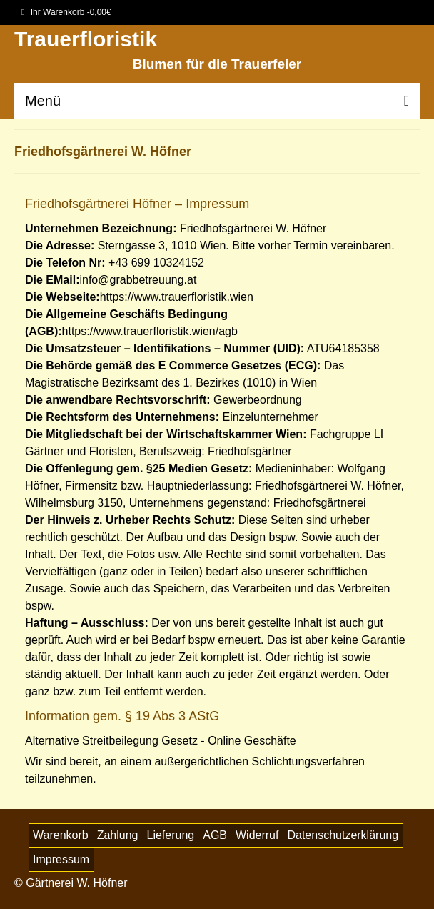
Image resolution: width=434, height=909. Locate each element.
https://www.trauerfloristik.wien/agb (150, 331)
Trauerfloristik (85, 39)
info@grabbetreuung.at (137, 280)
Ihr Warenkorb (66, 12)
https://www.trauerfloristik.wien (176, 297)
